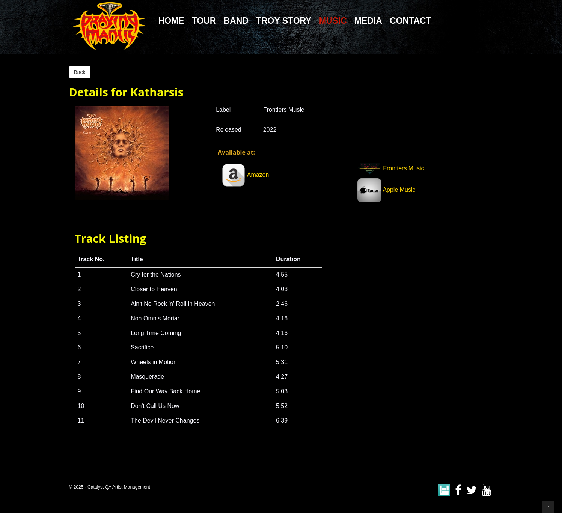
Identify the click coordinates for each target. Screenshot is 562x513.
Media (368, 21)
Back (80, 72)
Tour (204, 21)
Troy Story (284, 21)
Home (171, 21)
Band (235, 21)
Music (333, 21)
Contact (410, 21)
